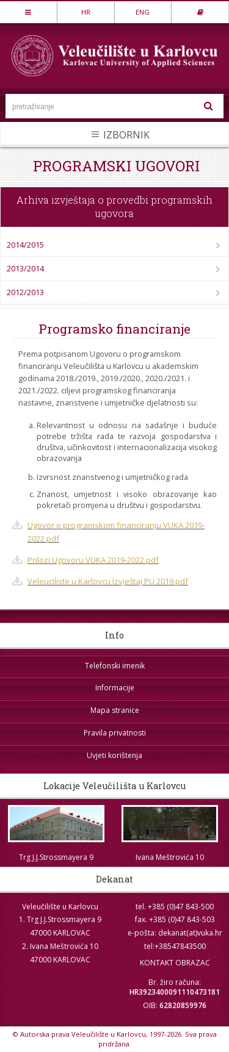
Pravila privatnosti (115, 733)
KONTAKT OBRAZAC (175, 962)
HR (85, 11)
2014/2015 (25, 244)
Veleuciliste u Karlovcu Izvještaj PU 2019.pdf (107, 581)
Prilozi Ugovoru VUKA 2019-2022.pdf (93, 559)
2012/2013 (25, 292)
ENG (143, 11)
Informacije (114, 687)
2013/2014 (25, 268)
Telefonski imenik (115, 665)
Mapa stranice (114, 710)
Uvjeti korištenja (114, 755)
